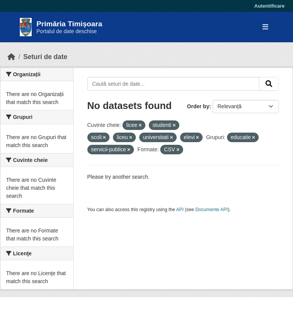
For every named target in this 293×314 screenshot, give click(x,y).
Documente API (211, 209)
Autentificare (269, 6)
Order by (198, 106)
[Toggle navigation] (265, 27)
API (180, 209)
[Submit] (269, 84)
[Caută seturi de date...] (173, 84)
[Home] (11, 57)
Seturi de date (45, 57)
